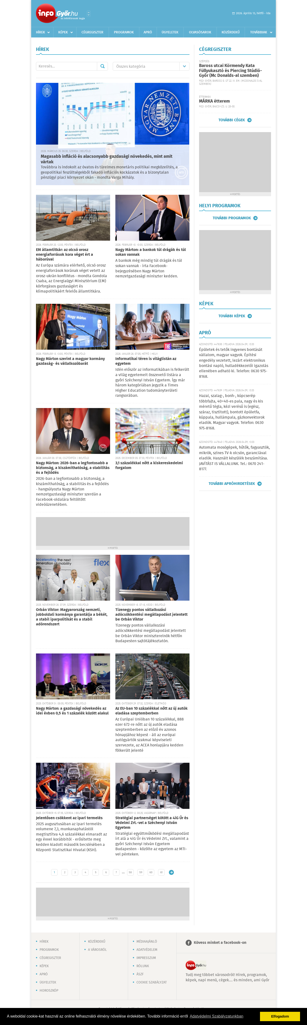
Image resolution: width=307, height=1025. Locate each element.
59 (140, 872)
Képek (63, 32)
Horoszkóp (49, 990)
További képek (231, 316)
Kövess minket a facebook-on (220, 943)
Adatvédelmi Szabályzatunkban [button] (216, 1016)
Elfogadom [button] (280, 1016)
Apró (148, 32)
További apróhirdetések (232, 484)
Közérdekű (231, 32)
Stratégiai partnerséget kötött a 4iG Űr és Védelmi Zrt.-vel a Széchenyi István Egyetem (151, 823)
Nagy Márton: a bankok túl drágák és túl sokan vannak (150, 252)
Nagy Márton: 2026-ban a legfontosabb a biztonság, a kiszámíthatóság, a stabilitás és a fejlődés (73, 468)
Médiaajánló (146, 941)
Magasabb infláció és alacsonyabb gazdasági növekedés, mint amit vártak (106, 159)
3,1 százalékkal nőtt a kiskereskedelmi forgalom (149, 465)
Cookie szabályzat (151, 982)
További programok (232, 218)
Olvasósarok (200, 32)
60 (151, 872)
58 (130, 872)
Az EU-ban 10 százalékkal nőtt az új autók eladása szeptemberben (151, 711)
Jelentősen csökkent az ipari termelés (69, 818)
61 (161, 872)
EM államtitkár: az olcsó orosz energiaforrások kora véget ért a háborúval (64, 254)
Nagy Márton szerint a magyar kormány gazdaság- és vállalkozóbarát (70, 361)
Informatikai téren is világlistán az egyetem (145, 361)
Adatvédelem (146, 949)
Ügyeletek (170, 32)
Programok (124, 32)
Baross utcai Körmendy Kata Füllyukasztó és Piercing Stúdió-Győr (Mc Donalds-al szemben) (230, 70)
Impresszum (146, 958)
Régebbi (171, 872)
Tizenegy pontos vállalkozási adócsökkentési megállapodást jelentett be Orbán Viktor (151, 614)
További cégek (231, 120)
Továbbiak (258, 32)
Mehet (102, 66)
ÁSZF (140, 974)
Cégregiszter (92, 32)
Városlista (88, 14)
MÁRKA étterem (214, 101)
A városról (97, 949)
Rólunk (142, 966)
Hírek (40, 32)
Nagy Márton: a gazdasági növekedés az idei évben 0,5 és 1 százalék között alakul (72, 711)
